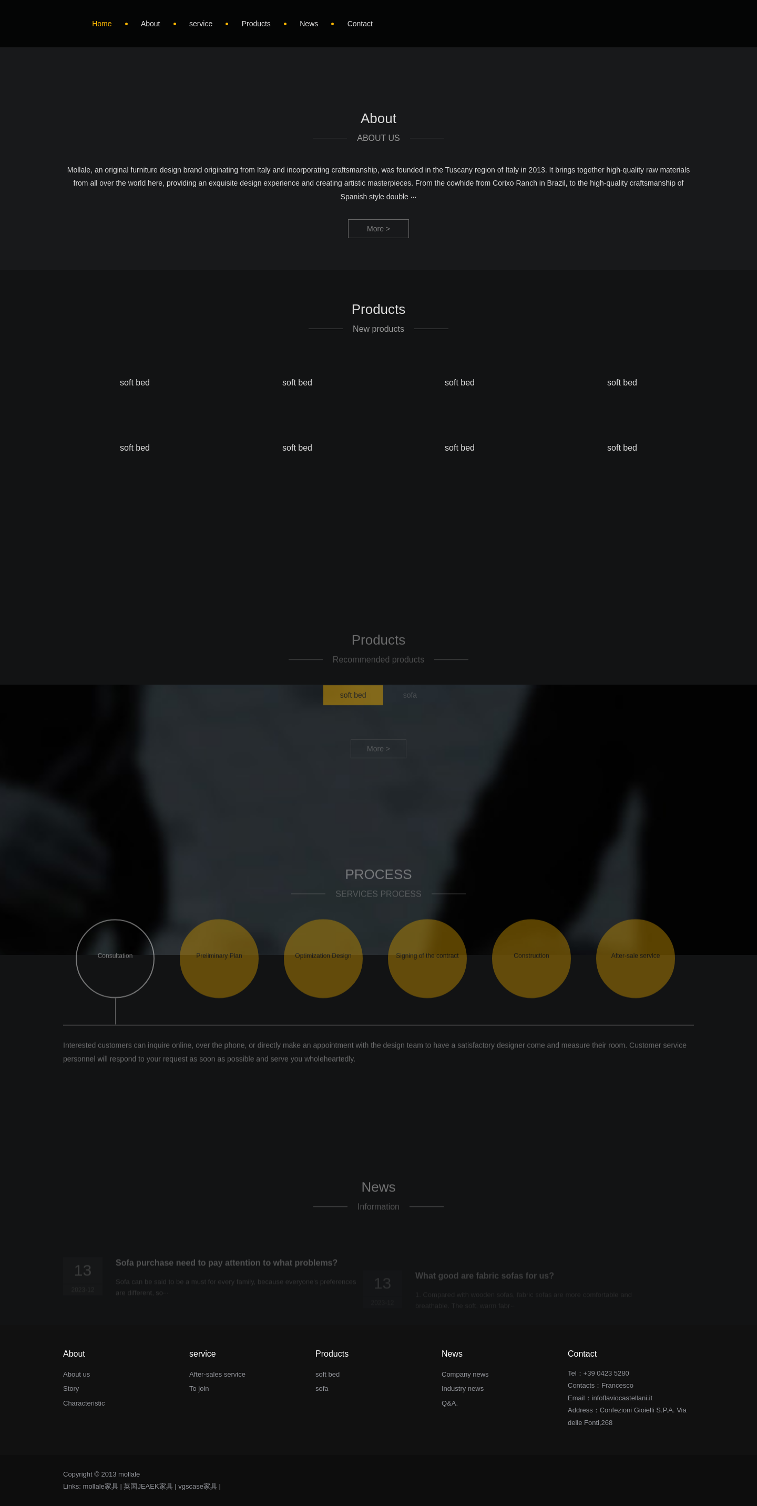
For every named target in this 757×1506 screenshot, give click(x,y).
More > (378, 229)
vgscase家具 (197, 1486)
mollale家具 (100, 1486)
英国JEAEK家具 (148, 1486)
